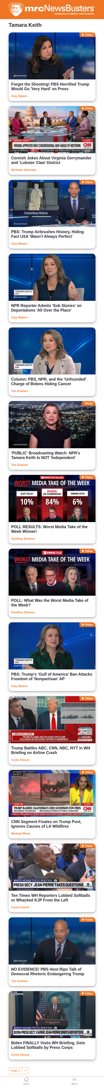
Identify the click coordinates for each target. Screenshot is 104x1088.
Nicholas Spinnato (23, 170)
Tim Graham (19, 391)
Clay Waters (19, 96)
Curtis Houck (20, 760)
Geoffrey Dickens (23, 538)
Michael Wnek (20, 833)
